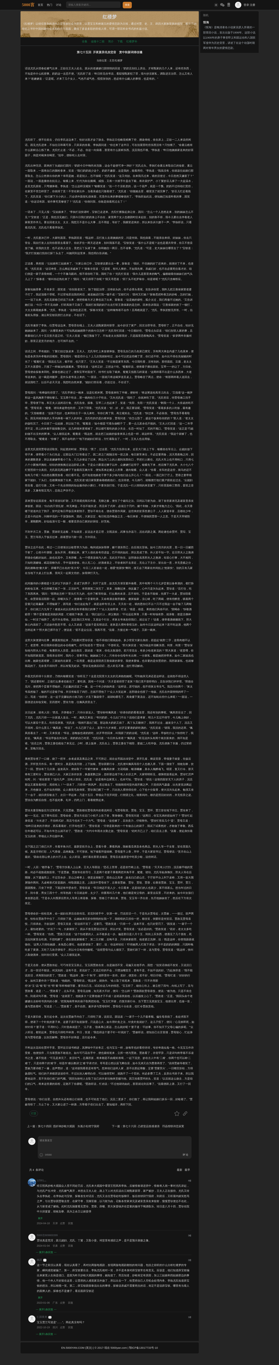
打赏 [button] (33, 1113)
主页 (111, 60)
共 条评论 (36, 1169)
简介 (111, 41)
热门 (49, 4)
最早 (187, 1169)
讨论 (58, 4)
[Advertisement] (109, 112)
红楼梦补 (131, 41)
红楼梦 (119, 60)
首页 (40, 4)
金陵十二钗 (98, 41)
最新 (180, 1169)
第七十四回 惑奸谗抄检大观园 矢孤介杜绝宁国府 (68, 1126)
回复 (70, 1223)
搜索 (127, 4)
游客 (45, 1260)
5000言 (28, 5)
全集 (84, 41)
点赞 (62, 1223)
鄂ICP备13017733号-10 (143, 1348)
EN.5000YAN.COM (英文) (76, 1348)
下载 (120, 41)
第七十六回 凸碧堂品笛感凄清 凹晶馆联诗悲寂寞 (153, 1126)
